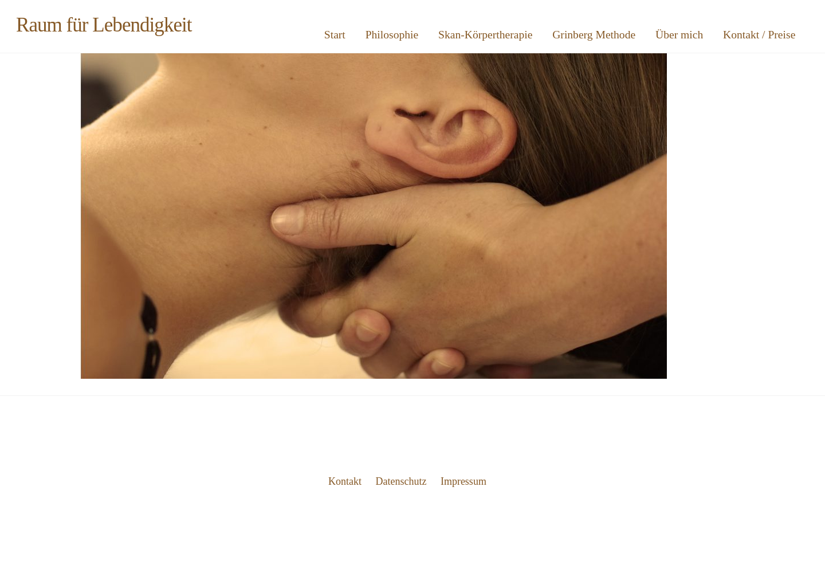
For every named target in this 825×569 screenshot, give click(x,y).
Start (334, 35)
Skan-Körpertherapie (485, 35)
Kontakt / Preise (759, 35)
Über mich (679, 35)
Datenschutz (401, 481)
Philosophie (392, 35)
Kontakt (345, 481)
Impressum (463, 481)
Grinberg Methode (593, 35)
